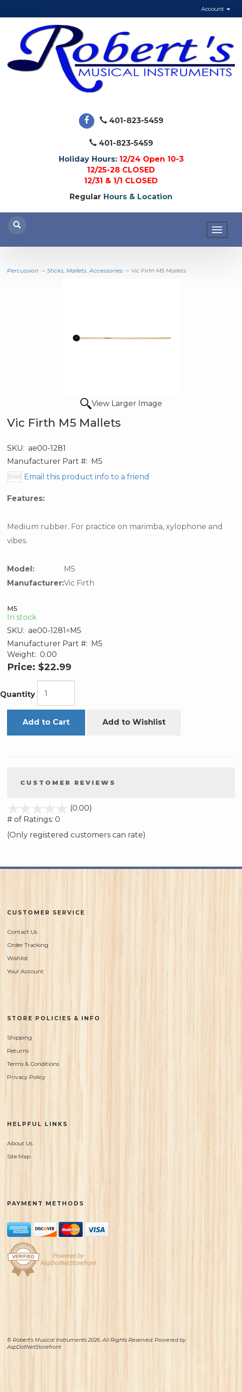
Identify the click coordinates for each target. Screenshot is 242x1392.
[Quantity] (56, 693)
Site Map (19, 1156)
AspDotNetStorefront (34, 1347)
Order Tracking (27, 944)
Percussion (23, 270)
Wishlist (17, 958)
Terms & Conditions (33, 1063)
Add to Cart (46, 722)
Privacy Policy (26, 1076)
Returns (18, 1050)
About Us (19, 1143)
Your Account (25, 971)
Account (215, 8)
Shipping (19, 1037)
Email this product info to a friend (86, 476)
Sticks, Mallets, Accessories (85, 270)
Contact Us (22, 931)
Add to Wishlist (133, 722)
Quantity (17, 694)
